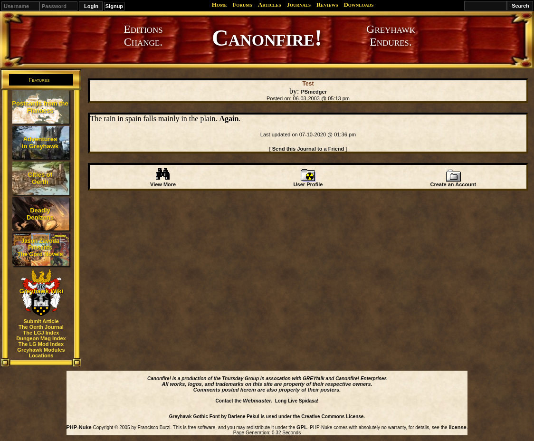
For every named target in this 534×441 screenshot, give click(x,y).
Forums (242, 4)
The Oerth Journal (41, 327)
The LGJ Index (41, 333)
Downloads (358, 4)
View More (163, 182)
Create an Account (453, 182)
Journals (298, 4)
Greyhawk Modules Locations (41, 352)
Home (219, 4)
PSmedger (314, 92)
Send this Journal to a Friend (308, 149)
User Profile (308, 182)
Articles (269, 4)
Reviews (327, 4)
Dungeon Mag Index (41, 338)
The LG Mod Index (41, 344)
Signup (114, 6)
